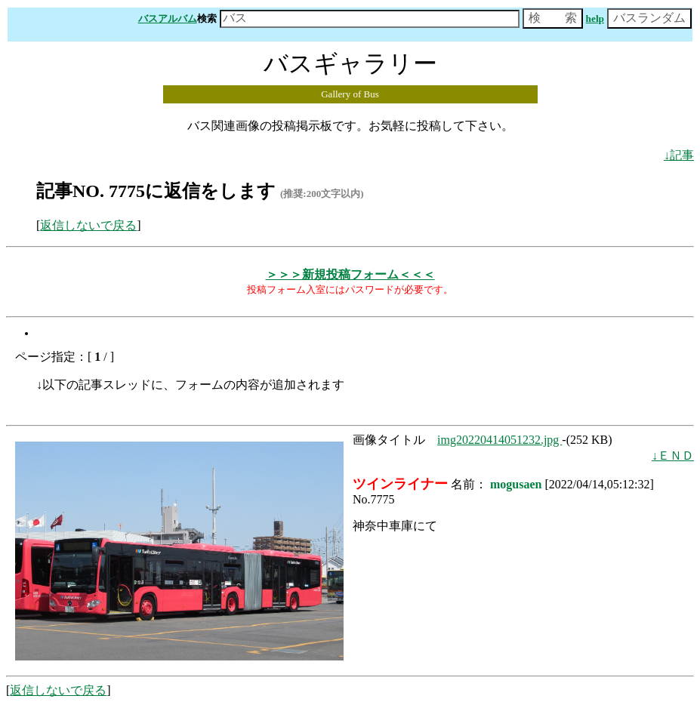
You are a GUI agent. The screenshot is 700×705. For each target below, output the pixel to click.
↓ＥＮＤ (673, 455)
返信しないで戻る (88, 225)
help (595, 18)
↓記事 (679, 155)
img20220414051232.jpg (499, 439)
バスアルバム (167, 18)
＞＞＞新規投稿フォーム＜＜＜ (350, 274)
